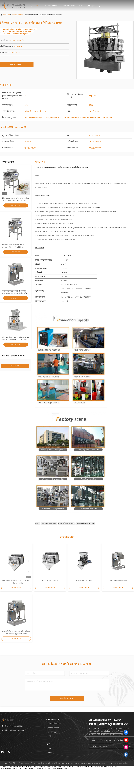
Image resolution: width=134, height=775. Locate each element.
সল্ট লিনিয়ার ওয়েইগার (49, 523)
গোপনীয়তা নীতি (10, 763)
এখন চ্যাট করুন (17, 64)
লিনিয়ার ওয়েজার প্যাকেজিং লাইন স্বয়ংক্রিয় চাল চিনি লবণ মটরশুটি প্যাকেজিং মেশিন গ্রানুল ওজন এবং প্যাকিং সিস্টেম (15, 200)
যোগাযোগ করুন (68, 6)
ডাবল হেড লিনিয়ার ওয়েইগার (85, 523)
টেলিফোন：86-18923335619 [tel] (12, 726)
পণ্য (38, 6)
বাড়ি (30, 6)
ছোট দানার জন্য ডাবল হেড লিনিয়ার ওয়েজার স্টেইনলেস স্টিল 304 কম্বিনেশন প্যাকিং (14, 247)
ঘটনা (81, 6)
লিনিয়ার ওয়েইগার (17, 15)
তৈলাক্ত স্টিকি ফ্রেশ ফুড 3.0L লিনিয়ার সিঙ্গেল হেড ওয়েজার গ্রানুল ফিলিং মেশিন (16, 632)
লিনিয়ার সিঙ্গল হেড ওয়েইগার (118, 580)
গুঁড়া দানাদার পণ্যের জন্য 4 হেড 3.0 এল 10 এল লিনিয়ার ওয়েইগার (16, 582)
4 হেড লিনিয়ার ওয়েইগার (66, 523)
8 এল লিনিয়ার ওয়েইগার (84, 580)
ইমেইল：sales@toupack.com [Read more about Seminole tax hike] (13, 730)
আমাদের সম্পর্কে (51, 6)
